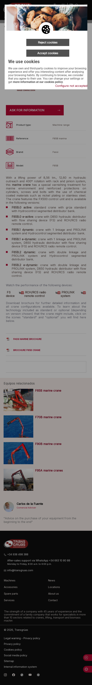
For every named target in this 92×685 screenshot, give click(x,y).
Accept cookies (47, 53)
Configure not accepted (71, 86)
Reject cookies (47, 42)
